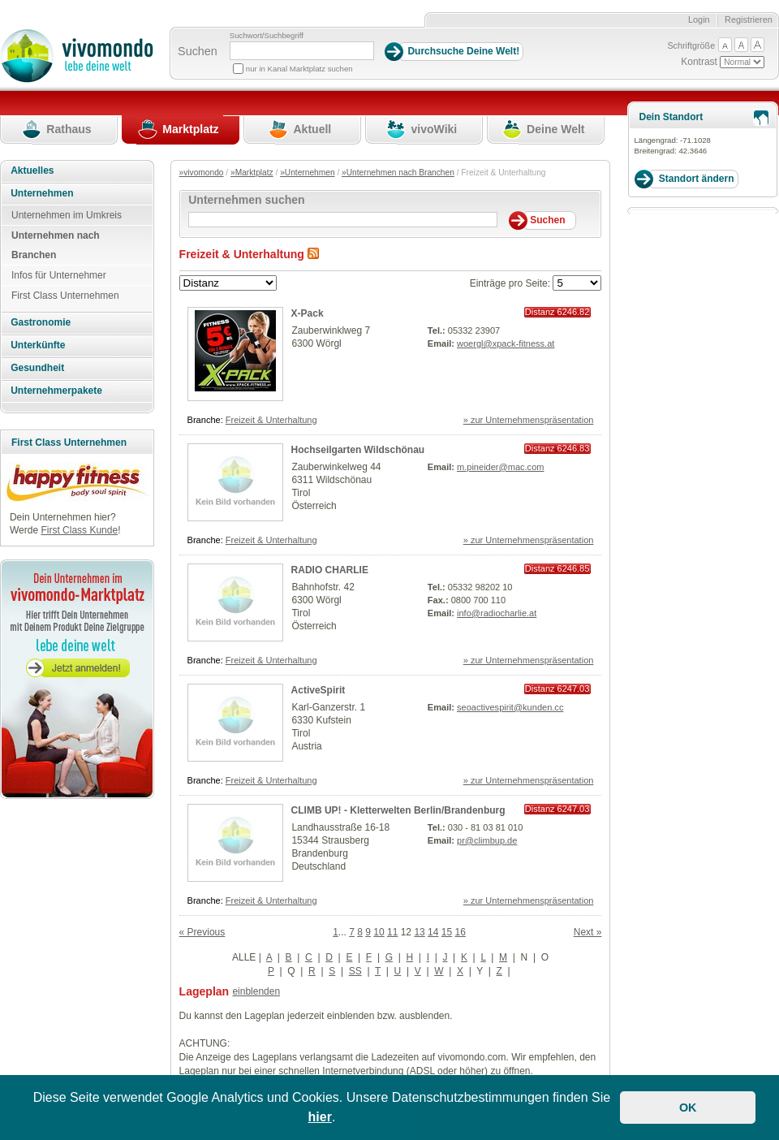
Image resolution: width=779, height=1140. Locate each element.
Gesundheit (37, 368)
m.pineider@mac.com (500, 467)
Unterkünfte (38, 345)
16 (460, 932)
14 (433, 932)
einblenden (256, 991)
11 (392, 932)
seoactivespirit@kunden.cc (510, 707)
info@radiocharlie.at (496, 613)
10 (378, 932)
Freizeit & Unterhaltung (271, 420)
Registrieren (749, 19)
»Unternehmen (307, 172)
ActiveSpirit (318, 690)
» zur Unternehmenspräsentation (528, 420)
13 (419, 932)
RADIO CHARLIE (329, 570)
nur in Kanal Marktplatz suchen (299, 68)
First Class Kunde (79, 530)
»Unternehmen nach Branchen (398, 172)
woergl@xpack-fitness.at (505, 343)
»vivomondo (201, 172)
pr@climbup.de (487, 840)
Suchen (197, 51)
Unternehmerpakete (56, 390)
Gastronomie (41, 322)
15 (446, 932)
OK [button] (688, 1107)
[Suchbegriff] (302, 50)
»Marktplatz (251, 172)
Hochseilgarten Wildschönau (358, 450)
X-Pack (307, 313)
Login (699, 19)
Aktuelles (32, 170)
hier (320, 1117)
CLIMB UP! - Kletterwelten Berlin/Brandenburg (398, 810)
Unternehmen (42, 193)
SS (355, 971)
